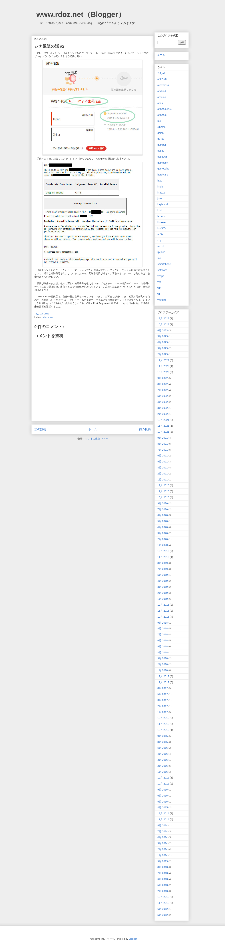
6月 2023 (162, 330)
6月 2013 (162, 879)
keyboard (162, 204)
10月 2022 (163, 372)
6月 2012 (162, 908)
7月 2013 (162, 873)
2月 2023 (162, 354)
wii (158, 293)
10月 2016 (163, 730)
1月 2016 (162, 771)
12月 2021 (163, 419)
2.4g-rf (161, 73)
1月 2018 (162, 670)
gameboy (162, 162)
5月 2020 (162, 521)
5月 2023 (162, 336)
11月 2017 (163, 682)
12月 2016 (163, 718)
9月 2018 (162, 622)
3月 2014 (162, 843)
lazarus (161, 216)
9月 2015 (162, 789)
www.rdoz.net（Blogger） (80, 14)
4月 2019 (162, 580)
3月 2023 (162, 348)
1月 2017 (162, 712)
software (162, 270)
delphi (160, 132)
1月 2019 (162, 598)
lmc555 (161, 228)
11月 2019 (163, 557)
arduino (161, 97)
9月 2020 (162, 503)
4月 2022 (162, 401)
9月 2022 (162, 378)
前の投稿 (145, 429)
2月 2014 (162, 849)
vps (159, 281)
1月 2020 (162, 545)
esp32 (160, 150)
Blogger (133, 938)
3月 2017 (162, 700)
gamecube (163, 168)
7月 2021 (162, 449)
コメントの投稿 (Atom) (95, 438)
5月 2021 (162, 461)
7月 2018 (162, 634)
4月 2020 (162, 527)
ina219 (161, 192)
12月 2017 (163, 676)
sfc (159, 258)
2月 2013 (162, 891)
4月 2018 (162, 652)
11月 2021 (163, 425)
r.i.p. (159, 240)
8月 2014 (162, 825)
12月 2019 (163, 551)
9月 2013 (162, 861)
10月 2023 (163, 324)
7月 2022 (162, 390)
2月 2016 (162, 765)
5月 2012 (162, 914)
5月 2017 (162, 694)
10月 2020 (163, 497)
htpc (159, 180)
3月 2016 (162, 759)
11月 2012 (163, 902)
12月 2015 (163, 777)
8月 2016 (162, 742)
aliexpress (48, 317)
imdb (160, 186)
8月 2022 (162, 384)
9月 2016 (162, 736)
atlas (160, 103)
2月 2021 (162, 473)
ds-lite (160, 138)
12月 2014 (163, 813)
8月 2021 (162, 443)
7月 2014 (162, 831)
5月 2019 (162, 574)
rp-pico (161, 252)
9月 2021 (162, 437)
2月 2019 (162, 592)
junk (159, 198)
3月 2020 (162, 533)
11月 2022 (163, 366)
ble (159, 120)
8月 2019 (162, 563)
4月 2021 (162, 467)
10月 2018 (163, 616)
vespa (160, 276)
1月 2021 (162, 479)
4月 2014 (162, 837)
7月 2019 (162, 569)
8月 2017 (162, 688)
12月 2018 (163, 604)
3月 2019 (162, 586)
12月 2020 (163, 485)
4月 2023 (162, 342)
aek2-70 (162, 79)
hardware (162, 174)
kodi (159, 210)
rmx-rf (160, 246)
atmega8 (162, 114)
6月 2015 (162, 795)
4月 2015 (162, 807)
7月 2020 (162, 509)
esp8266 (162, 156)
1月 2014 (162, 855)
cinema (161, 126)
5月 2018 (162, 646)
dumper (161, 144)
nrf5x (160, 234)
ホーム (92, 429)
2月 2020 (162, 539)
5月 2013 (162, 885)
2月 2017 (162, 706)
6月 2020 (162, 515)
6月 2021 (162, 455)
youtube (161, 299)
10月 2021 (163, 431)
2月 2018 (162, 664)
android (161, 91)
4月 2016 (162, 753)
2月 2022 (162, 413)
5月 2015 (162, 801)
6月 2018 (162, 640)
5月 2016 (162, 747)
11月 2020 (163, 491)
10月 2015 (163, 783)
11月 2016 (163, 724)
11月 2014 (163, 819)
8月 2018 (162, 628)
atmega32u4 (164, 108)
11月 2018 (163, 610)
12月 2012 (163, 896)
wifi (159, 287)
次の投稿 (40, 429)
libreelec (162, 222)
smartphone (164, 264)
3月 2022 (162, 407)
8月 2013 (162, 867)
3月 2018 (162, 658)
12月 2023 (163, 318)
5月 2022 (162, 395)
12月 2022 (163, 360)
